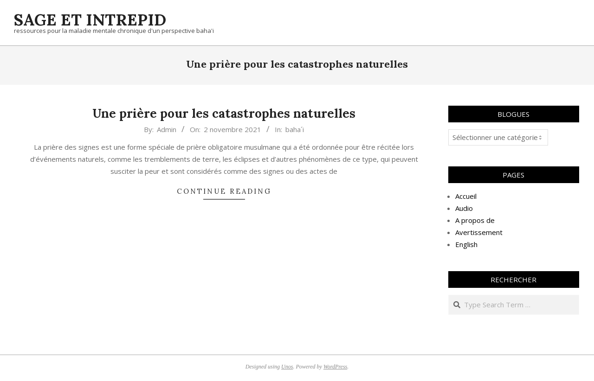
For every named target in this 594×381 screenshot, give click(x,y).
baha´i (294, 129)
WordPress (335, 366)
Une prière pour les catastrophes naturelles (223, 113)
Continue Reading (224, 191)
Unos (287, 366)
